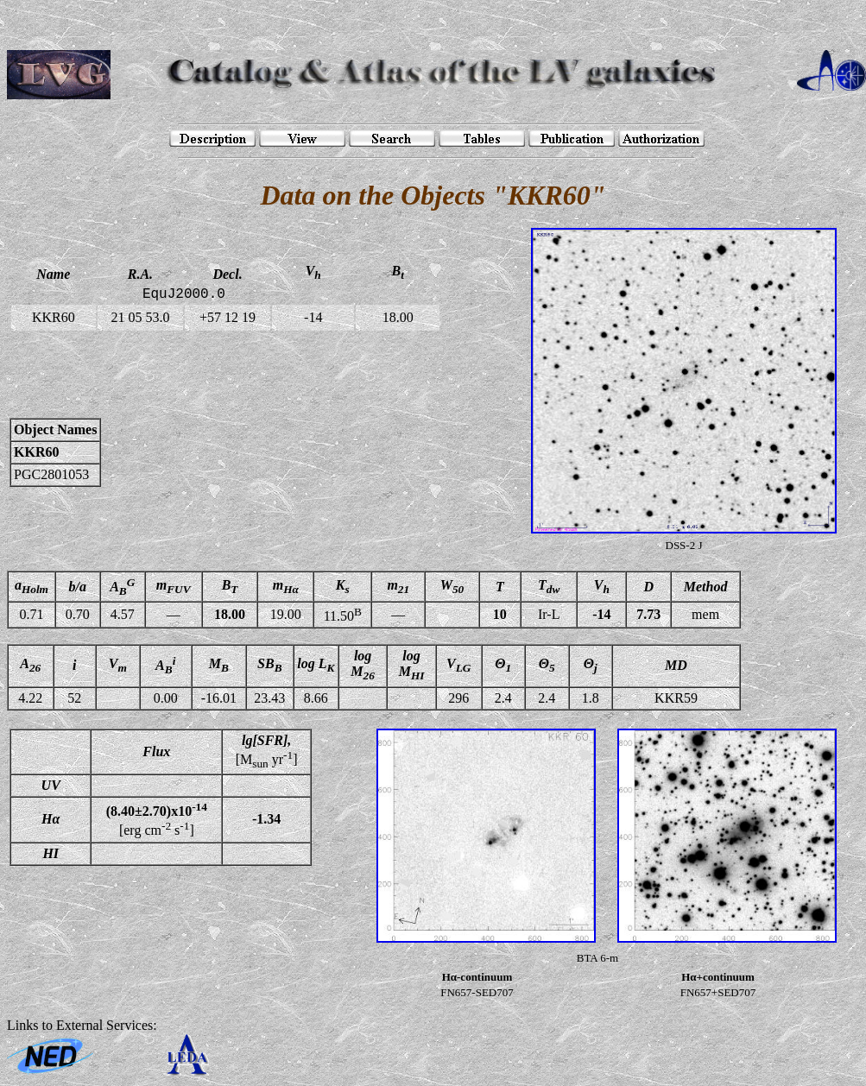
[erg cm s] (156, 819)
